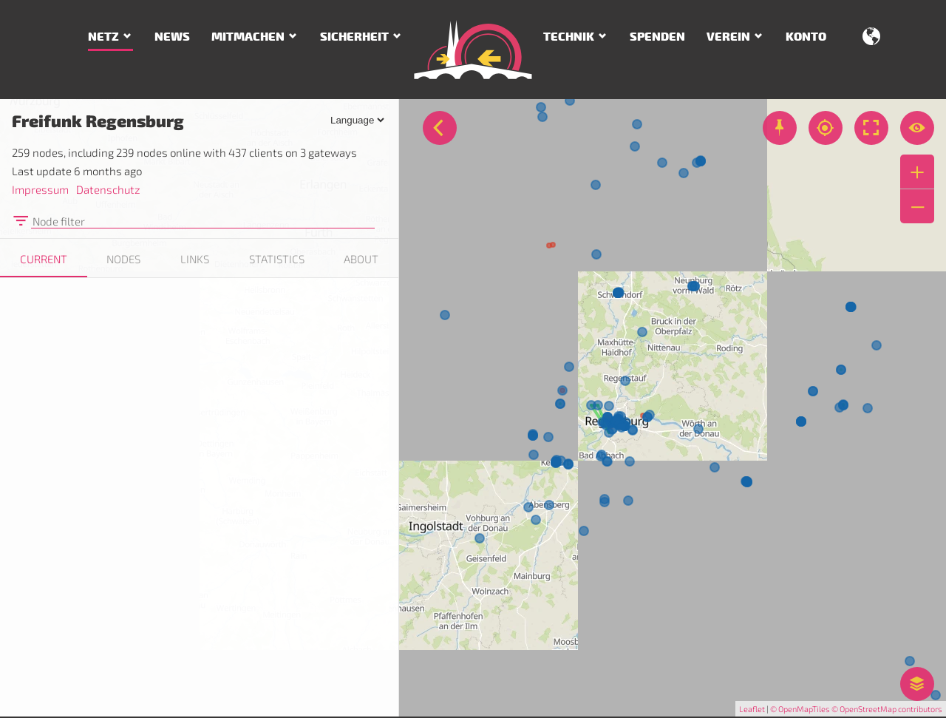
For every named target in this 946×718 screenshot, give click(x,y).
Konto (806, 37)
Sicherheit (354, 37)
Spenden (657, 37)
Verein (728, 37)
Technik (568, 37)
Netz (103, 37)
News (172, 37)
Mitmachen (248, 37)
